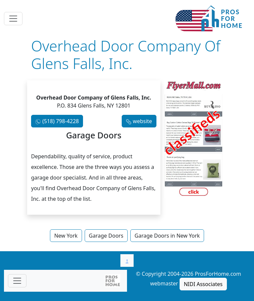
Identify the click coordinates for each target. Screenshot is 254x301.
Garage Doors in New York (167, 235)
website (142, 121)
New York (66, 235)
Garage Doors (106, 235)
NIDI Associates (203, 284)
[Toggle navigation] (13, 18)
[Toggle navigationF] (17, 280)
